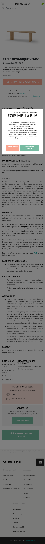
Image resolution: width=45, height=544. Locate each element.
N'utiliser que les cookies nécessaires (35, 113)
